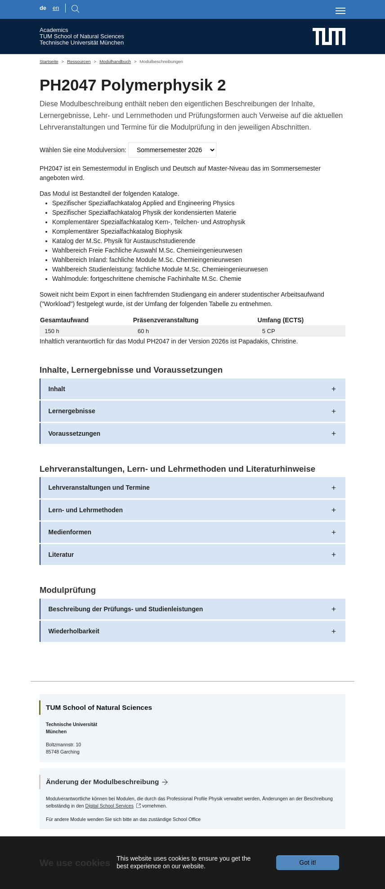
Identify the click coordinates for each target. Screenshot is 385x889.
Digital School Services (109, 805)
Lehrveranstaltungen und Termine (99, 487)
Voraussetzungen (75, 433)
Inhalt (57, 389)
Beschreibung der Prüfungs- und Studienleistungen (126, 609)
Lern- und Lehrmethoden (86, 510)
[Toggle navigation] (340, 10)
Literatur (61, 554)
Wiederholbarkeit (74, 631)
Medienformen (70, 532)
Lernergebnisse (72, 411)
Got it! (307, 862)
